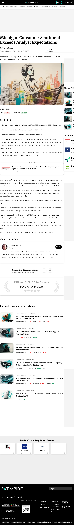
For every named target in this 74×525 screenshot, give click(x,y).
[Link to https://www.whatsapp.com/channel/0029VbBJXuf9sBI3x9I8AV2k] (21, 473)
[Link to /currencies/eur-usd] (50, 383)
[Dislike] (50, 270)
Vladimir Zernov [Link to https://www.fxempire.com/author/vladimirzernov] (15, 246)
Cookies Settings (56, 481)
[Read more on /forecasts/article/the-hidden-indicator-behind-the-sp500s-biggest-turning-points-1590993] (6, 332)
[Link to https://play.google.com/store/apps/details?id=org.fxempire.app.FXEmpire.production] (15, 481)
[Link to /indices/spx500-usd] (30, 337)
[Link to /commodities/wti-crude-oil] (39, 352)
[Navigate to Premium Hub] (10, 321)
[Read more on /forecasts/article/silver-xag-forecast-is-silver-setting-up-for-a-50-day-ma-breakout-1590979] (6, 395)
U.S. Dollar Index (12, 208)
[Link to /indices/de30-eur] (38, 383)
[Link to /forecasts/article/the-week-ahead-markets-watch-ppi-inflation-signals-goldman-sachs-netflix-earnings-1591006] (40, 362)
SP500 (2, 222)
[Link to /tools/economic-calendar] (25, 7)
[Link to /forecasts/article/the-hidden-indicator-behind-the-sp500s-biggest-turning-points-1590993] (40, 331)
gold (9, 215)
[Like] (44, 270)
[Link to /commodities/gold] (37, 321)
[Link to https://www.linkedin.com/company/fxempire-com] (8, 473)
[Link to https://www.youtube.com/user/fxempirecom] (12, 473)
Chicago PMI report (43, 190)
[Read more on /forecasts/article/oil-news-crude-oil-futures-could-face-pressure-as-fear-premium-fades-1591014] (6, 348)
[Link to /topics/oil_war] (62, 7)
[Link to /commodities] (45, 7)
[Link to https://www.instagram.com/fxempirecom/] (15, 473)
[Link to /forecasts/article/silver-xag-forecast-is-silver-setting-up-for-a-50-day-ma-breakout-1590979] (40, 393)
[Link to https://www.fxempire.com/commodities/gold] (6, 113)
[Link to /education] (55, 7)
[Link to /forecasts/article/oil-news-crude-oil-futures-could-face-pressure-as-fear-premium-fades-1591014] (40, 347)
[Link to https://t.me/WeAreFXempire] (18, 473)
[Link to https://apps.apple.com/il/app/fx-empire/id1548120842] (6, 481)
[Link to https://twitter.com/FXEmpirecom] (2, 473)
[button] (3, 2)
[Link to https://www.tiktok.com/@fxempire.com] (24, 473)
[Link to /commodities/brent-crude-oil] (23, 321)
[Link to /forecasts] (13, 7)
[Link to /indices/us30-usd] (21, 368)
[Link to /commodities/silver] (20, 399)
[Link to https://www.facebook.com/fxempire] (5, 473)
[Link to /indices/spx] (46, 321)
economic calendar (47, 232)
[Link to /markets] (36, 7)
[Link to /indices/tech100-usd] (35, 368)
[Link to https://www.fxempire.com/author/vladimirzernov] (8, 48)
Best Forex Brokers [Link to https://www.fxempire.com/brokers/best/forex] (32, 286)
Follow (58, 247)
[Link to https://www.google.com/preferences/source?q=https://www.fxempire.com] (59, 50)
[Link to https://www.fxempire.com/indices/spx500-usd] (20, 113)
